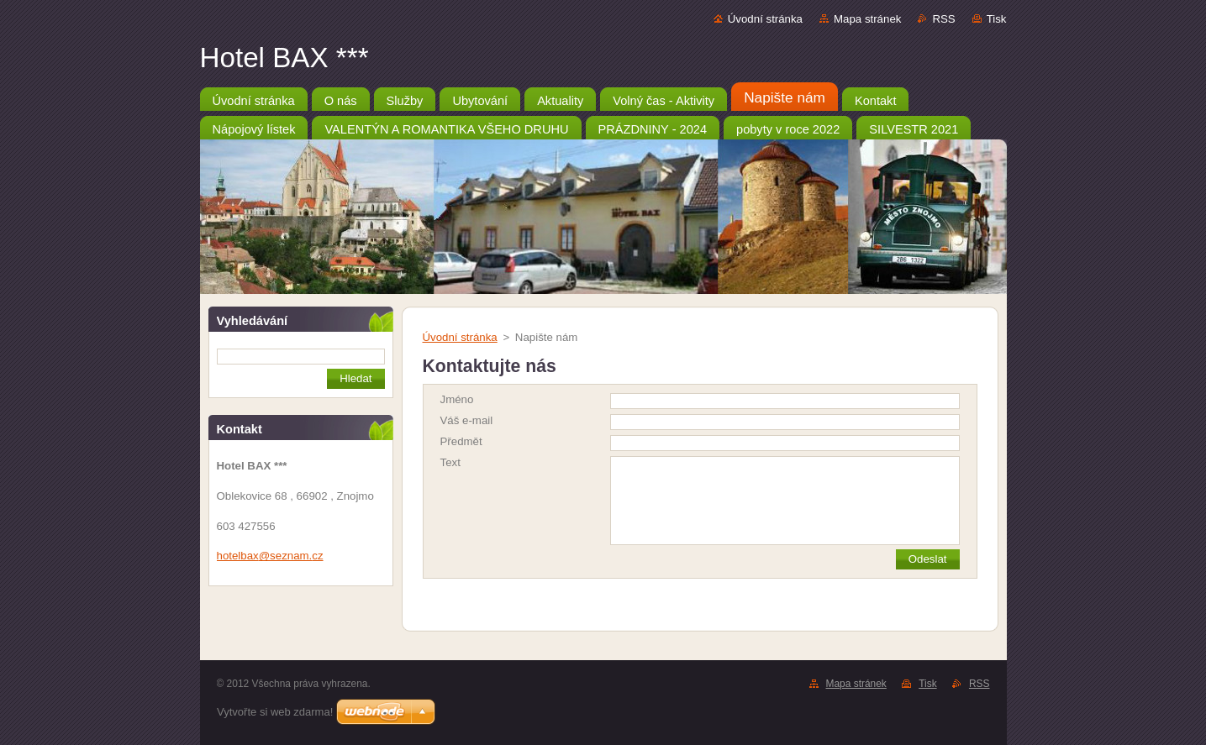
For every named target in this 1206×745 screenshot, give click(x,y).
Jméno (457, 399)
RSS (943, 19)
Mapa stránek (867, 19)
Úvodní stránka (765, 19)
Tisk (997, 19)
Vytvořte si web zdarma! (275, 712)
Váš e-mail (466, 420)
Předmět (461, 441)
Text (450, 462)
